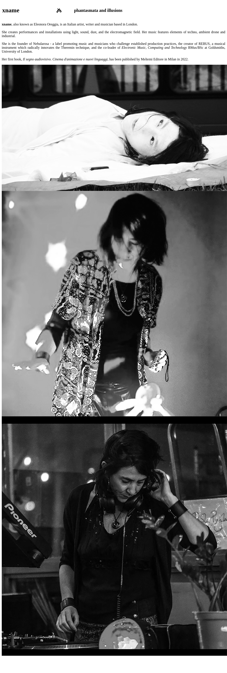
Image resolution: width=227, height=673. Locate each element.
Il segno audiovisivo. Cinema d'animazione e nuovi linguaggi (65, 59)
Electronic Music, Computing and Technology (154, 47)
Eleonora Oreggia (46, 24)
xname (10, 10)
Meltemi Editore (152, 59)
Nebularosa (41, 44)
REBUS (204, 44)
